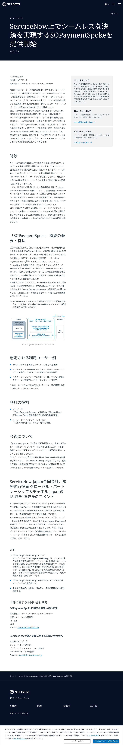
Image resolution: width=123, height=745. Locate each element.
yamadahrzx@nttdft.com (28, 627)
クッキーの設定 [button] (93, 735)
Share (114, 14)
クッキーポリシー (20, 738)
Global (20, 698)
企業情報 (13, 706)
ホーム (12, 18)
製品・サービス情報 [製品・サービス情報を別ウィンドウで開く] (17, 713)
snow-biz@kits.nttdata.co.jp (30, 655)
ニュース (20, 18)
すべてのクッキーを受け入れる (106, 741)
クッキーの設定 (77, 741)
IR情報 (39, 706)
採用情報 (66, 706)
